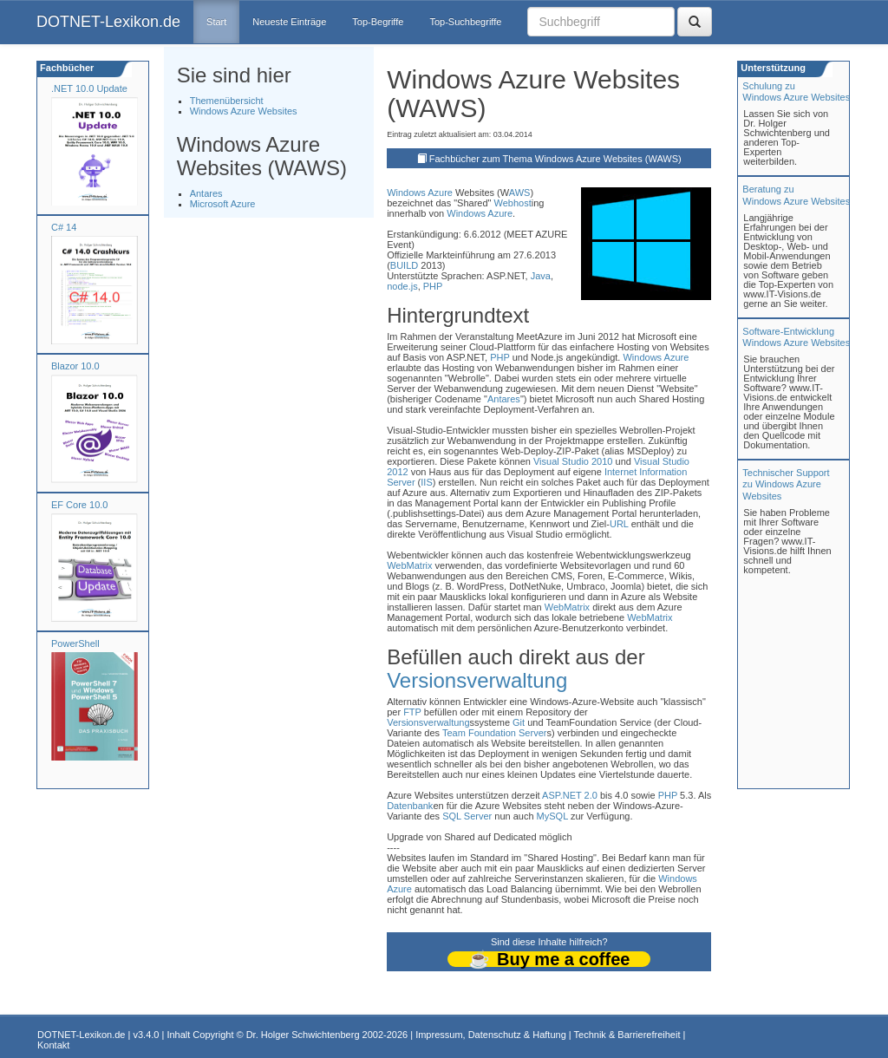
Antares (206, 193)
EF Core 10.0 (79, 505)
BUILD (404, 265)
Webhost (513, 203)
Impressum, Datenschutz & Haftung (490, 1034)
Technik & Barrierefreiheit (627, 1034)
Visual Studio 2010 (573, 461)
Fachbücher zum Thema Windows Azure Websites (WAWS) (555, 158)
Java (541, 276)
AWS (520, 192)
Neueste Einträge (289, 21)
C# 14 (63, 227)
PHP (433, 286)
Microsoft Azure (223, 204)
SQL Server (467, 816)
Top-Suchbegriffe (465, 21)
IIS (426, 482)
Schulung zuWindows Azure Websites (796, 91)
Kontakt (53, 1045)
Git (519, 722)
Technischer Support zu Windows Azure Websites (785, 483)
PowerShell (75, 643)
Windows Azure (420, 192)
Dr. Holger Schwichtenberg (303, 1034)
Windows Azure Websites (243, 111)
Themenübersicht (227, 100)
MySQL (552, 816)
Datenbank (410, 805)
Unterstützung (772, 67)
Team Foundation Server (494, 733)
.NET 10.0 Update (89, 88)
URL (619, 524)
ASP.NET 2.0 (569, 795)
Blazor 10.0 (75, 366)
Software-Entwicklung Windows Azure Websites (796, 337)
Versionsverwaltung (477, 680)
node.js (402, 286)
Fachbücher (65, 67)
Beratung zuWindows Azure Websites (796, 195)
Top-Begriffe (377, 21)
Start (216, 21)
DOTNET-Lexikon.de (108, 21)
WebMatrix (409, 565)
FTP (412, 712)
